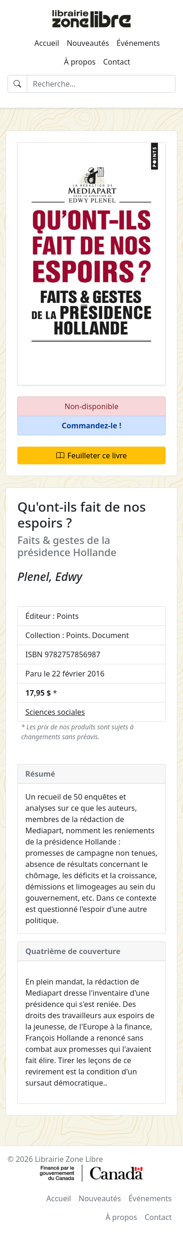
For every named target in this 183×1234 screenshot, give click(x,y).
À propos (79, 62)
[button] (91, 425)
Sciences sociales (55, 712)
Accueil (46, 43)
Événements (138, 43)
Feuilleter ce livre (91, 455)
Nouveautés (88, 43)
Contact (116, 62)
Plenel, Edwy (49, 576)
